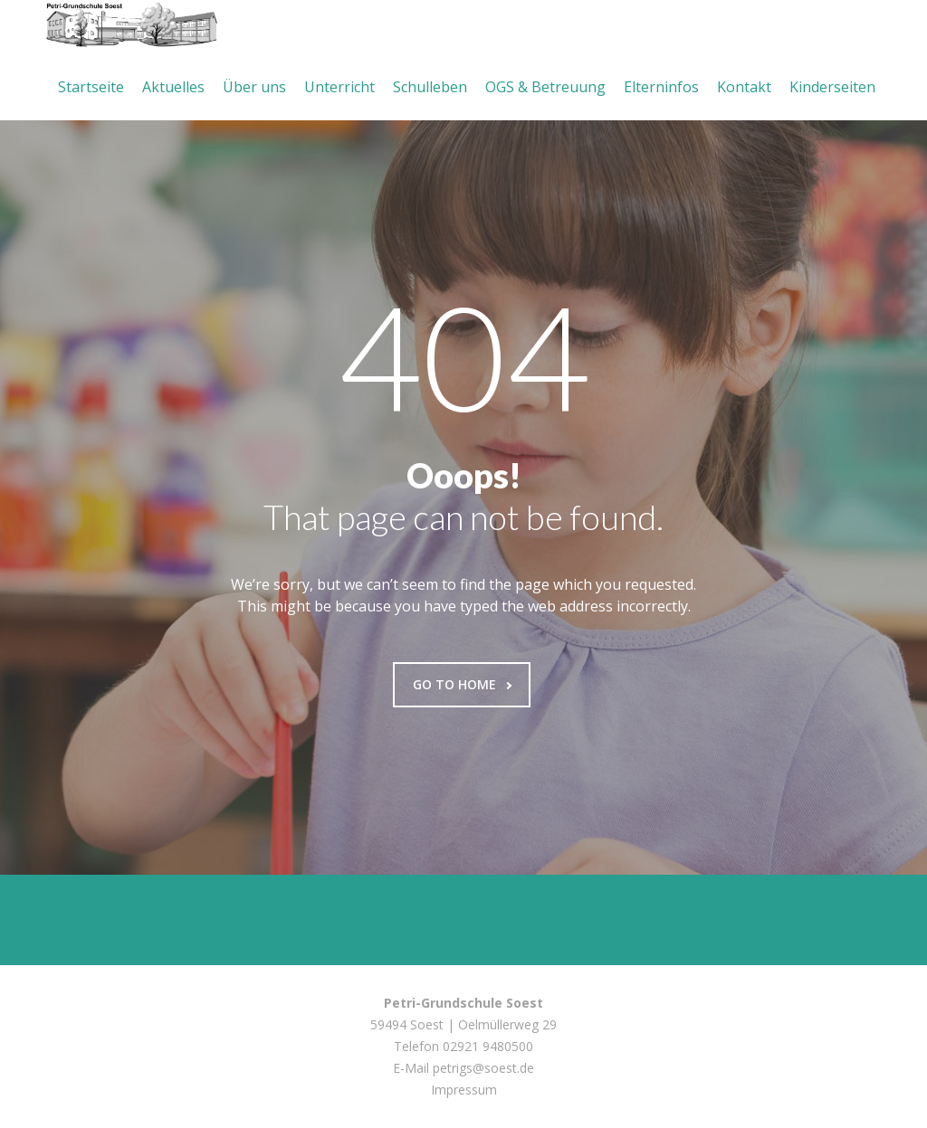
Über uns (254, 87)
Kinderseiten (832, 87)
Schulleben (430, 87)
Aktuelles (173, 87)
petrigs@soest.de (483, 1067)
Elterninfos (661, 87)
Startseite (91, 87)
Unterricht (339, 87)
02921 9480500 (488, 1046)
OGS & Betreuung (545, 87)
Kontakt (744, 87)
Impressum (464, 1089)
